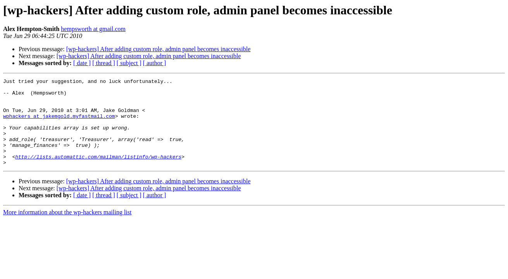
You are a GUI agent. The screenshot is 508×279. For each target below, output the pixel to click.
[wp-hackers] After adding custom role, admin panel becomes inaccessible (158, 49)
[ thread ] (103, 63)
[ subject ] (129, 63)
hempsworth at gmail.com (93, 29)
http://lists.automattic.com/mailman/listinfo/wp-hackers (98, 172)
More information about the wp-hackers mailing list (67, 229)
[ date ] (82, 63)
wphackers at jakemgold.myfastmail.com (59, 124)
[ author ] (154, 63)
